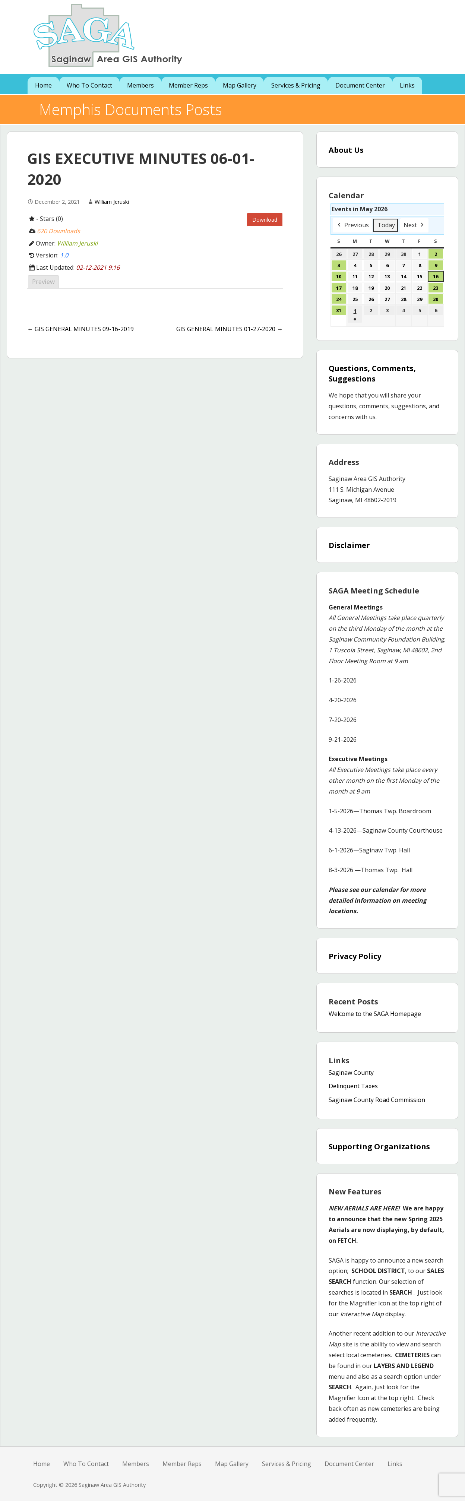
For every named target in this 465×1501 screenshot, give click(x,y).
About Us (346, 150)
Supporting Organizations (379, 1146)
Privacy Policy (355, 956)
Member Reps (188, 85)
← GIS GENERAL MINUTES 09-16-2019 (80, 329)
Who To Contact (89, 85)
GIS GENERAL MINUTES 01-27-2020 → (229, 329)
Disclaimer (349, 545)
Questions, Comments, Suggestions (372, 373)
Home (43, 85)
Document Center (360, 85)
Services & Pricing (295, 85)
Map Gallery (239, 85)
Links (407, 85)
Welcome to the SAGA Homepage (375, 1014)
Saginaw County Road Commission (377, 1100)
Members (140, 85)
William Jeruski (112, 201)
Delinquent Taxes (353, 1086)
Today (386, 225)
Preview (43, 281)
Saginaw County (351, 1072)
